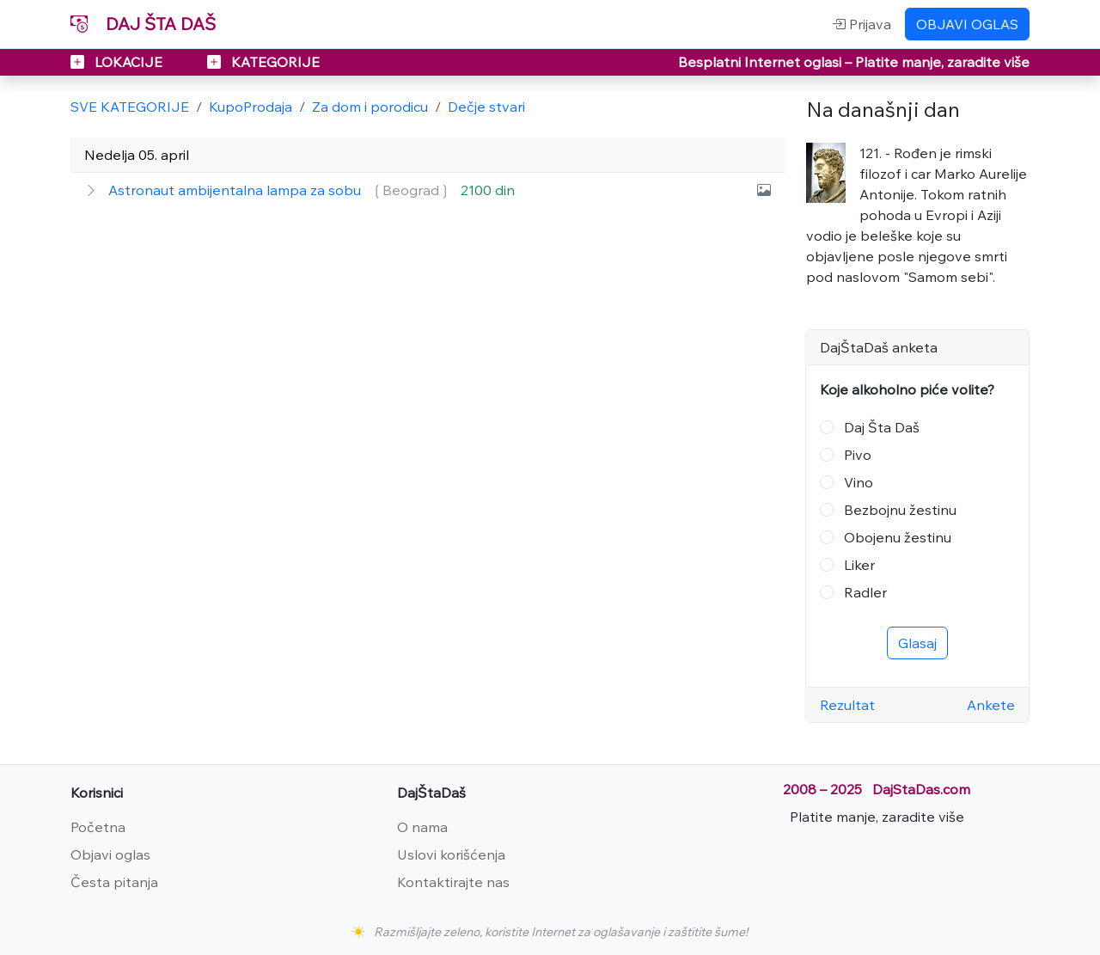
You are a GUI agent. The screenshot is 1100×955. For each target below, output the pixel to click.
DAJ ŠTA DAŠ (143, 23)
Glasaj (917, 643)
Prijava (861, 24)
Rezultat (847, 704)
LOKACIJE (118, 61)
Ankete (991, 704)
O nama (422, 827)
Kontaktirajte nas (453, 882)
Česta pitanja (114, 882)
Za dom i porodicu (370, 106)
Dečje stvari (486, 106)
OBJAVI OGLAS (967, 24)
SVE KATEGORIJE (129, 106)
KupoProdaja (250, 106)
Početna (97, 827)
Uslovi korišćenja (451, 854)
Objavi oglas (110, 854)
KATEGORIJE (263, 61)
